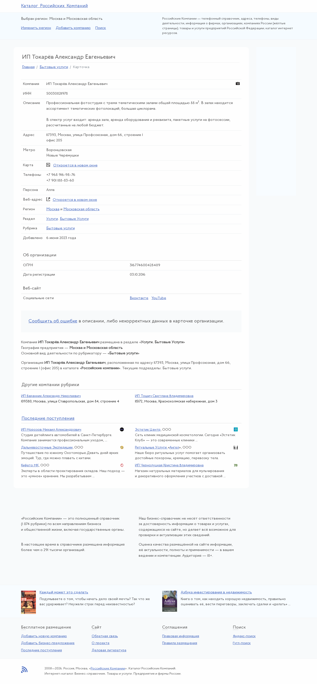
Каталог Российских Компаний (54, 6)
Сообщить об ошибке (52, 321)
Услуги (52, 219)
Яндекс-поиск (244, 636)
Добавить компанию (73, 28)
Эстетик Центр (147, 430)
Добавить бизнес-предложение (48, 643)
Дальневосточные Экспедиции (47, 447)
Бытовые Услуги (74, 219)
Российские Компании (108, 668)
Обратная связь (105, 636)
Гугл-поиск (242, 643)
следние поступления (48, 418)
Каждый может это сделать (64, 592)
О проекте (100, 643)
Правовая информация (180, 636)
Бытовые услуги (54, 67)
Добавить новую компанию (44, 636)
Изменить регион (36, 28)
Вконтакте (139, 298)
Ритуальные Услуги (151, 447)
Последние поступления (41, 650)
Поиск (100, 28)
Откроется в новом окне (75, 165)
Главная (28, 67)
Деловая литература (109, 650)
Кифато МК (30, 465)
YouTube (159, 298)
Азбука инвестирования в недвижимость (216, 592)
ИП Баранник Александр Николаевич (51, 396)
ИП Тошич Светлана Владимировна (164, 396)
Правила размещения (179, 643)
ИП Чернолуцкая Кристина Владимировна (169, 465)
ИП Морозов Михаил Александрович (51, 430)
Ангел (174, 447)
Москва (52, 209)
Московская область (81, 209)
